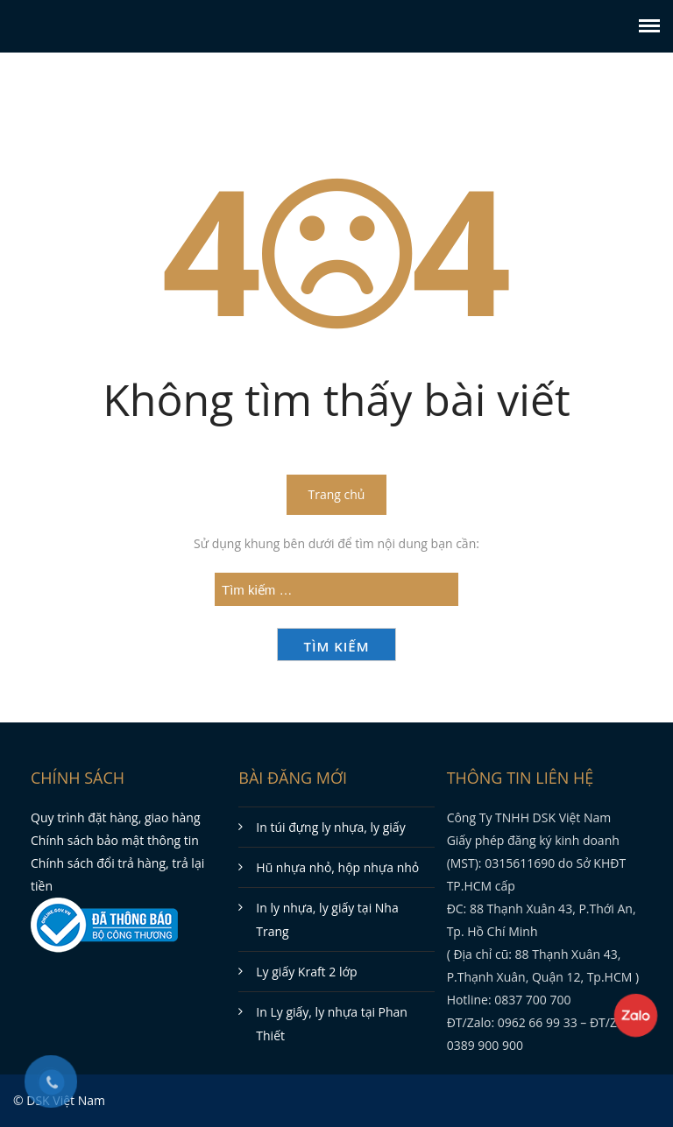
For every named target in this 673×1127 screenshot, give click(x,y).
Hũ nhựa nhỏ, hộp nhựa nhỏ (337, 867)
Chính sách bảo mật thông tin (115, 840)
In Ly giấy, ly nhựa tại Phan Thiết (331, 1024)
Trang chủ (336, 494)
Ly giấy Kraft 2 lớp (306, 971)
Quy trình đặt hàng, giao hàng (116, 817)
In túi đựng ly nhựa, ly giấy (330, 827)
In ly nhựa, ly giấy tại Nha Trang (327, 919)
